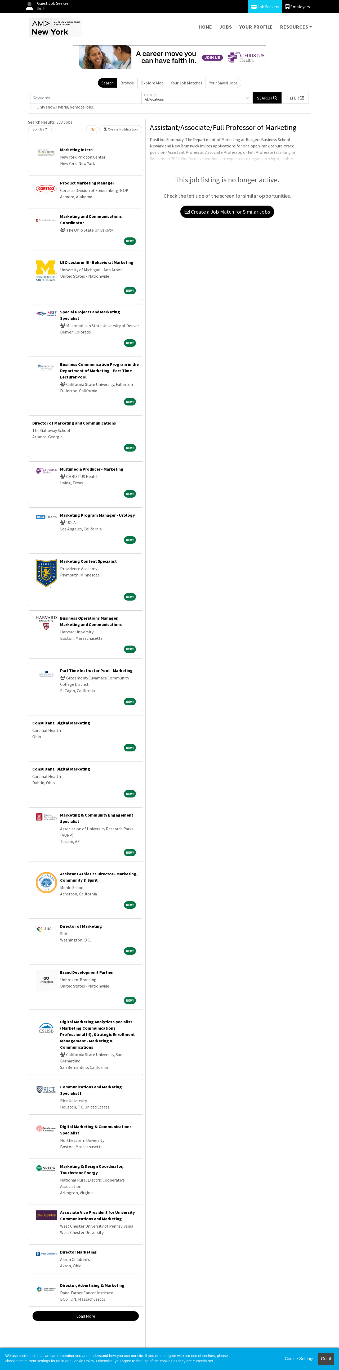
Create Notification (121, 129)
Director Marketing (78, 1252)
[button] (295, 98)
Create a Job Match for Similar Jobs (227, 211)
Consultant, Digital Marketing (61, 722)
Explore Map (152, 82)
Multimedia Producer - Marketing (91, 469)
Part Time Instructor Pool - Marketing (96, 670)
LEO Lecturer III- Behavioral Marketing (96, 262)
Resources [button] (294, 27)
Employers (298, 6)
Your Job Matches (186, 82)
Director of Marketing (81, 926)
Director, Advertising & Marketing (92, 1285)
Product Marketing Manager (87, 183)
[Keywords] (85, 98)
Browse (127, 82)
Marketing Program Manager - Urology (97, 515)
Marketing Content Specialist (88, 561)
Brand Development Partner (87, 972)
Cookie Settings (299, 1359)
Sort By (38, 129)
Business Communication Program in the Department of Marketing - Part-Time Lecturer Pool (99, 371)
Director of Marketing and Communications (74, 423)
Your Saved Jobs (223, 82)
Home (205, 27)
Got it (326, 1359)
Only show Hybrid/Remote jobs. (65, 107)
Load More (85, 1316)
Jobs (226, 27)
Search (107, 82)
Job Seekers (265, 6)
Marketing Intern (76, 149)
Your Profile (256, 27)
